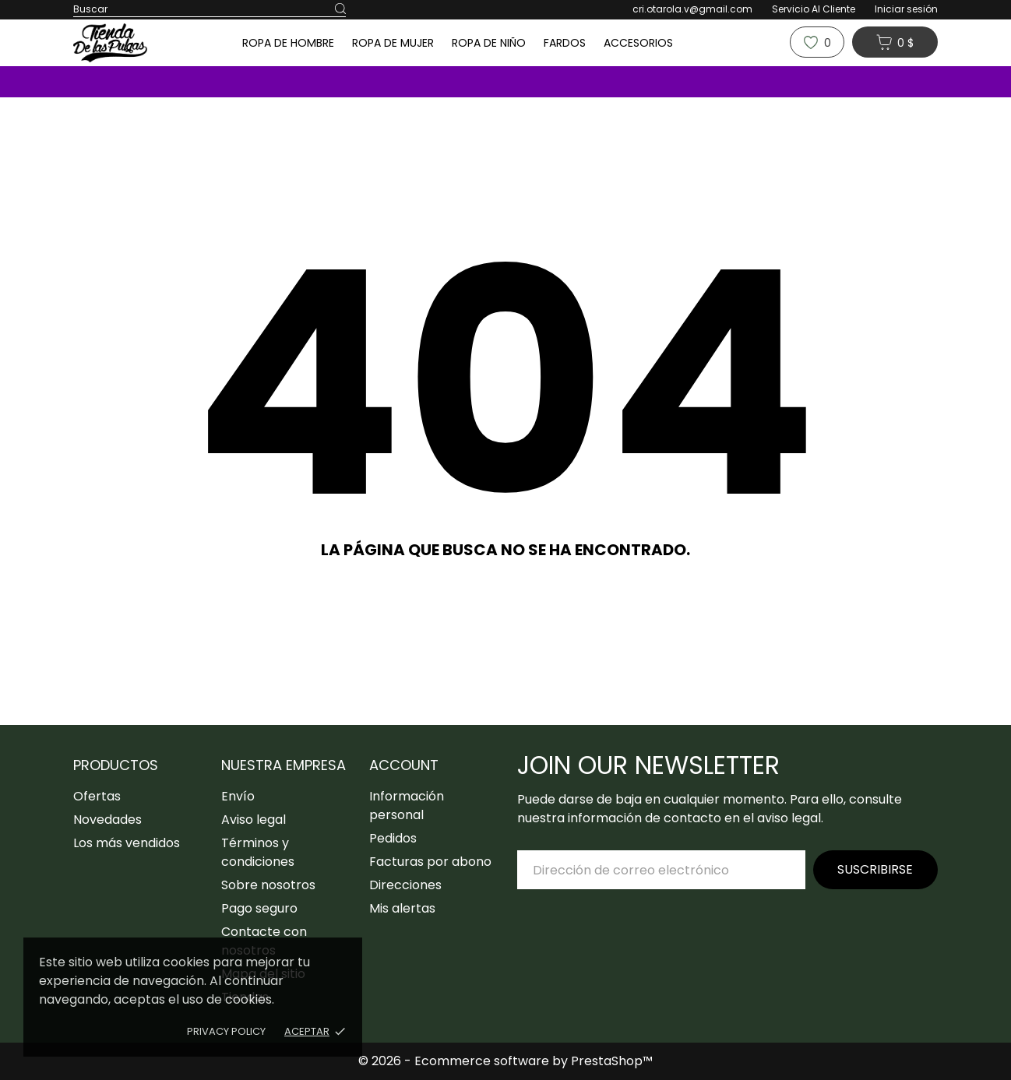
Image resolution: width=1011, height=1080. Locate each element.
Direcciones (405, 885)
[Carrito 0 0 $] (895, 42)
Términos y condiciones (257, 852)
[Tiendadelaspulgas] (135, 42)
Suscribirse (875, 869)
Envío (238, 796)
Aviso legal (253, 819)
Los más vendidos (126, 843)
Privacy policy (226, 1031)
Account (404, 765)
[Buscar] (340, 9)
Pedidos (393, 838)
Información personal (406, 805)
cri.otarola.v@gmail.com (692, 9)
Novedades (107, 819)
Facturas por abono (430, 862)
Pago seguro (259, 908)
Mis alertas (402, 908)
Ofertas (97, 796)
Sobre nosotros (268, 885)
